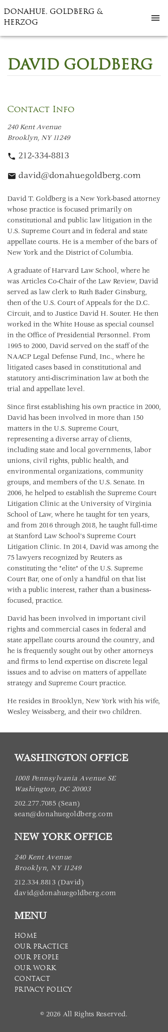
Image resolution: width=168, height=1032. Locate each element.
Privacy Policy (43, 989)
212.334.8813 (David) (49, 883)
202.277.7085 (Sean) (47, 804)
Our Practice (41, 946)
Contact (32, 979)
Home (25, 936)
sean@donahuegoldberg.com (63, 815)
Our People (37, 957)
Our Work (35, 968)
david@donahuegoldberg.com (65, 893)
